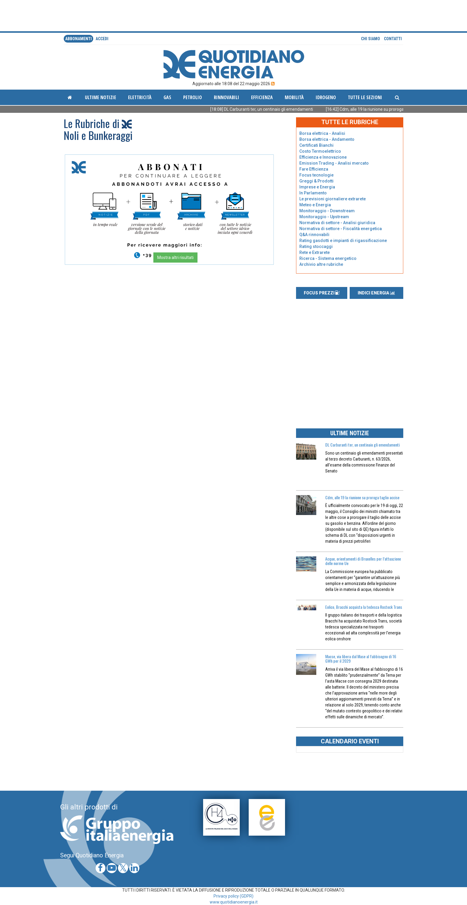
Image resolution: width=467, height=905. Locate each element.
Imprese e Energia (317, 187)
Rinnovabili (226, 97)
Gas (167, 97)
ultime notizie (100, 97)
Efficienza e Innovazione (323, 157)
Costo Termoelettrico (320, 151)
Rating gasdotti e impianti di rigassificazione (343, 240)
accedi (102, 38)
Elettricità (140, 97)
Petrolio (192, 97)
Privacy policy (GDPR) (233, 896)
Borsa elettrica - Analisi (322, 133)
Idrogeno (326, 97)
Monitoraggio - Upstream (324, 216)
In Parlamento (313, 193)
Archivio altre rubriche (321, 264)
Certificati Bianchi (316, 145)
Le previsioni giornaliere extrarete (332, 198)
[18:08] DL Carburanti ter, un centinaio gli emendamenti (269, 109)
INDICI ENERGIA (376, 293)
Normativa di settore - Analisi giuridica (337, 222)
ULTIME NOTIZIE (349, 433)
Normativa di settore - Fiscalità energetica (340, 228)
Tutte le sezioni (365, 97)
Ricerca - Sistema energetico (328, 258)
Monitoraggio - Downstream (327, 210)
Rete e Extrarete (314, 252)
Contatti (393, 38)
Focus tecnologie (316, 175)
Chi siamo (370, 38)
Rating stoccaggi (316, 246)
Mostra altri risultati (175, 257)
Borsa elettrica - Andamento (326, 139)
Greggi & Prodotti (316, 181)
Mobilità (294, 97)
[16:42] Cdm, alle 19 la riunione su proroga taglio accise (384, 109)
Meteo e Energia (315, 204)
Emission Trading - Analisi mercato (334, 163)
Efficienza (262, 97)
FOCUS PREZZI (322, 293)
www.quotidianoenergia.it (234, 902)
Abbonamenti (78, 38)
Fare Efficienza (313, 169)
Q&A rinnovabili (314, 234)
